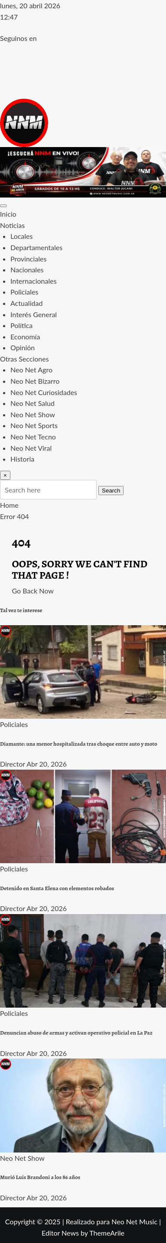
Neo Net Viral (31, 448)
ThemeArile (106, 1233)
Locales (21, 236)
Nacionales (27, 269)
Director (12, 764)
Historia (22, 459)
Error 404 (14, 516)
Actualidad (26, 303)
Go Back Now (33, 590)
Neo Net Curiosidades (43, 392)
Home (9, 505)
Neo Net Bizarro (34, 381)
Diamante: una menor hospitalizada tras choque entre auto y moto (78, 744)
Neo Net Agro (31, 369)
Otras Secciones (24, 359)
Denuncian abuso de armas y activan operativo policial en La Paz (76, 1033)
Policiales (24, 292)
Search (111, 490)
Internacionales (33, 281)
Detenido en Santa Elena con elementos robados (57, 888)
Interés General (33, 314)
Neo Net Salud (32, 403)
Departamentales (36, 247)
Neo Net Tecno (33, 436)
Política (21, 325)
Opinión (22, 347)
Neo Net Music (134, 1221)
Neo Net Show (32, 414)
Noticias (12, 225)
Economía (25, 336)
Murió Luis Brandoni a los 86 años (40, 1177)
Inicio (8, 214)
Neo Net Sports (34, 425)
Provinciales (28, 259)
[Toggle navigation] (3, 205)
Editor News (60, 1233)
